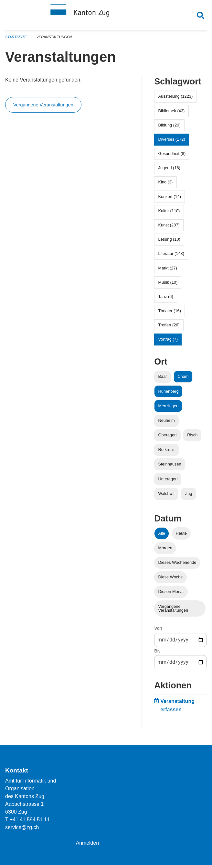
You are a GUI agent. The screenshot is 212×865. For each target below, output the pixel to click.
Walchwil (166, 495)
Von (158, 630)
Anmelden (87, 843)
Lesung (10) (169, 241)
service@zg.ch (22, 827)
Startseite (16, 39)
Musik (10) (168, 283)
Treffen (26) (169, 326)
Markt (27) (167, 269)
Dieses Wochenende (177, 564)
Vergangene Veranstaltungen (43, 106)
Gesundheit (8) (172, 155)
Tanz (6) (165, 298)
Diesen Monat (171, 593)
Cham (182, 378)
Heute (181, 534)
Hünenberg (168, 392)
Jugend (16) (169, 169)
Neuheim (166, 422)
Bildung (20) (169, 126)
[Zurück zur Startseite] (106, 15)
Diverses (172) (171, 140)
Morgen (165, 549)
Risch (192, 436)
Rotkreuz (166, 451)
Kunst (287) (169, 226)
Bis (157, 652)
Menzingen (168, 407)
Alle (161, 534)
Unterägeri (168, 480)
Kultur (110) (169, 212)
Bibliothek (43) (171, 112)
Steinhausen (169, 466)
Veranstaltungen (54, 39)
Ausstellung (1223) (175, 98)
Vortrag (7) (168, 341)
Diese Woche (170, 578)
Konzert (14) (169, 198)
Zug (188, 495)
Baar (162, 378)
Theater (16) (169, 312)
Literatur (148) (171, 255)
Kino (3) (165, 183)
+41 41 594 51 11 (30, 819)
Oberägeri (167, 436)
